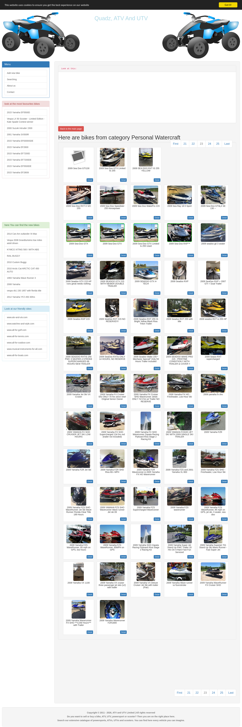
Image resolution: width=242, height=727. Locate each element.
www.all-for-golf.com (16, 330)
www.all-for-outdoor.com (18, 342)
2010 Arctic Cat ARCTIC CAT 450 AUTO (23, 270)
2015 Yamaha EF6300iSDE (20, 141)
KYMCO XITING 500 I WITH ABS (23, 249)
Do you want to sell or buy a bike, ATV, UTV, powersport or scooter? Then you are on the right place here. (121, 716)
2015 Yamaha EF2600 (17, 147)
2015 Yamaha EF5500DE (19, 166)
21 (185, 143)
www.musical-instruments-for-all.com (24, 349)
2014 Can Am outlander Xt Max (22, 234)
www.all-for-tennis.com (18, 336)
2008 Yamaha (13, 284)
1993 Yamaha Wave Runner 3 (21, 278)
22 (193, 143)
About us (11, 85)
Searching (12, 79)
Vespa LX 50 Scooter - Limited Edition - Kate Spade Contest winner (26, 120)
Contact (10, 92)
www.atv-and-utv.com (17, 317)
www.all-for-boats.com (17, 355)
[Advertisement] (26, 201)
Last (227, 143)
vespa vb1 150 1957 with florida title (24, 290)
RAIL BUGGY (13, 256)
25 (217, 143)
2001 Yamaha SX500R (18, 134)
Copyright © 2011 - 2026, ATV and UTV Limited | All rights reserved (121, 712)
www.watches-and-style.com (20, 323)
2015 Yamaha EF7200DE (19, 160)
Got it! (228, 4)
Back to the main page (71, 129)
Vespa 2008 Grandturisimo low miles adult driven (24, 241)
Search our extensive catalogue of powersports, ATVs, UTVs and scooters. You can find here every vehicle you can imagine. (121, 720)
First (175, 143)
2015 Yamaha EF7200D (18, 153)
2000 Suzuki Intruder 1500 (19, 128)
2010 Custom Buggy (17, 262)
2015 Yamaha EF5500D (18, 112)
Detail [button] (90, 180)
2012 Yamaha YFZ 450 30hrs (21, 297)
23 (201, 143)
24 (209, 143)
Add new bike (13, 73)
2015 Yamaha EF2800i (18, 172)
